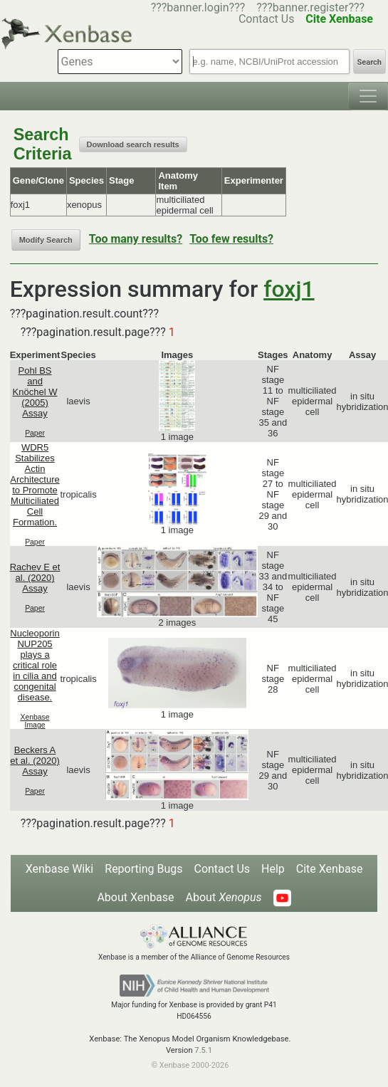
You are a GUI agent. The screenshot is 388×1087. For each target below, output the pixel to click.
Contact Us (222, 869)
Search (369, 62)
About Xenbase (135, 897)
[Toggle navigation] (368, 96)
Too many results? (135, 239)
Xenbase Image (35, 721)
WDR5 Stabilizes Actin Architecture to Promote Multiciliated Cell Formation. (34, 484)
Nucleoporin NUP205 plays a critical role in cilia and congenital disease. (34, 665)
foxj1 (288, 289)
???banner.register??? (310, 7)
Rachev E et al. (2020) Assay (35, 578)
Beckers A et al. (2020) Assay (34, 761)
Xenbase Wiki (60, 869)
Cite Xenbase (329, 869)
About (224, 897)
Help (273, 869)
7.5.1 (203, 1050)
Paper (35, 433)
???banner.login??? (198, 7)
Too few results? (231, 239)
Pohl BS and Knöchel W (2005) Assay (35, 392)
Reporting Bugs (143, 869)
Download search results (133, 144)
